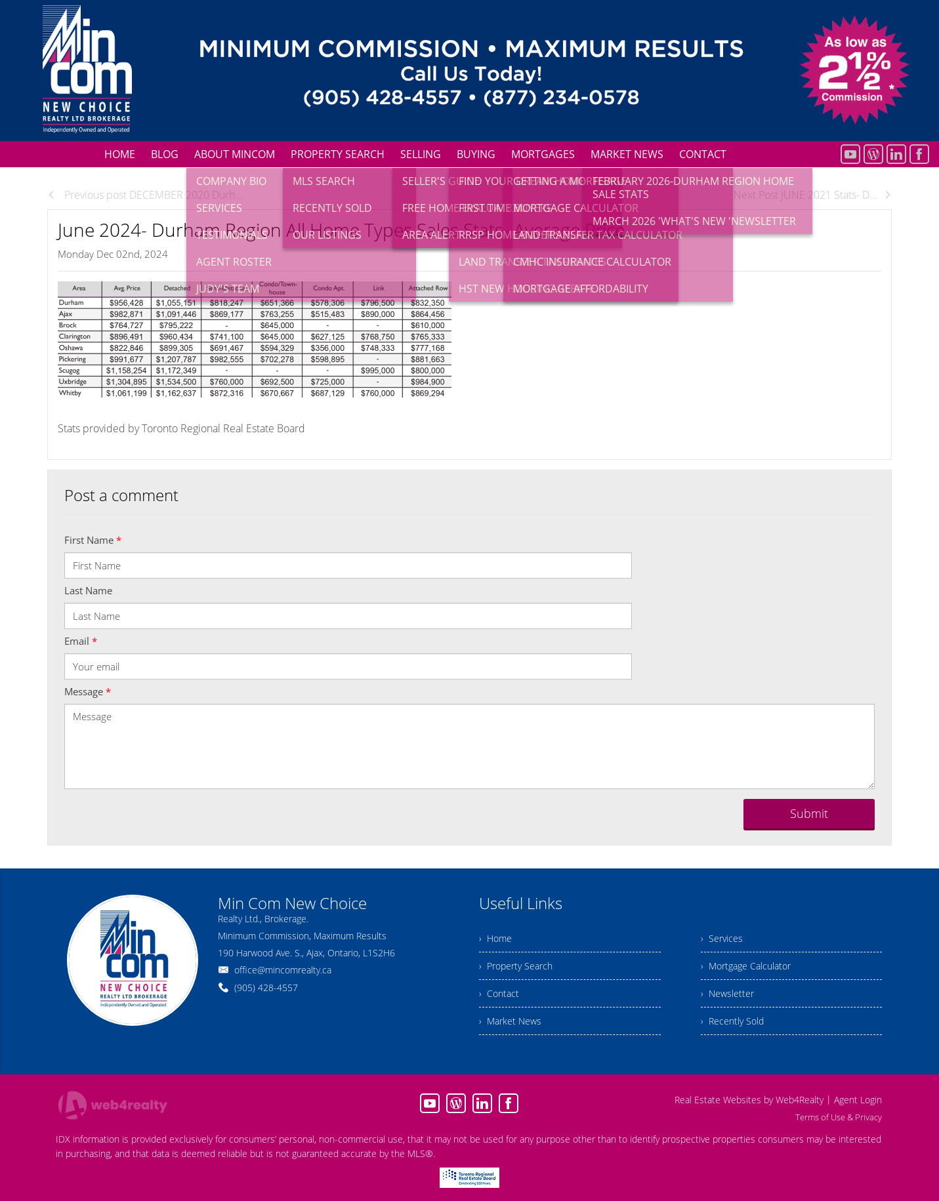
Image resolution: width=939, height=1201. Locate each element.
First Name (92, 539)
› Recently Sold (732, 1021)
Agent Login (858, 1099)
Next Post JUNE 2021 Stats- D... (813, 195)
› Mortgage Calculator (746, 966)
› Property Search (516, 966)
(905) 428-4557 (266, 987)
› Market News (510, 1021)
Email (80, 640)
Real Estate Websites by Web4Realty (749, 1099)
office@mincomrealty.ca (282, 970)
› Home (495, 938)
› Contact (499, 993)
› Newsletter (727, 993)
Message (87, 691)
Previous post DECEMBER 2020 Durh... (145, 195)
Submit (809, 813)
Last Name (88, 590)
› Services (722, 938)
